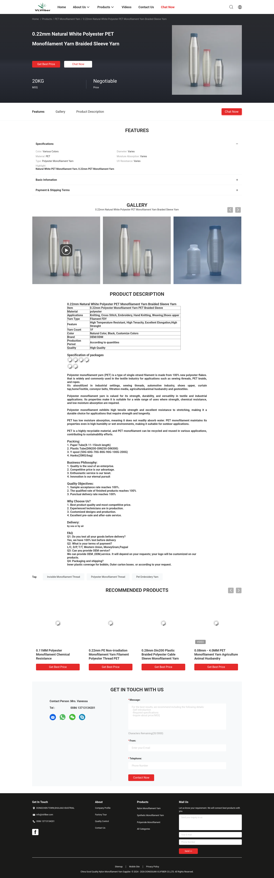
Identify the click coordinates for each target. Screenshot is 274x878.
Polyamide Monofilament (148, 822)
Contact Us (100, 828)
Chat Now (78, 64)
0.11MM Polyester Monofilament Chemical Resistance (53, 654)
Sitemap (119, 866)
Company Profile (102, 808)
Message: (135, 699)
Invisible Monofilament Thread (63, 576)
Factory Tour (101, 814)
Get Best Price (46, 64)
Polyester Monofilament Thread (108, 576)
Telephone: (136, 758)
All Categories (143, 829)
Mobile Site (134, 866)
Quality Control (102, 821)
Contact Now (141, 777)
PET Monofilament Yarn (67, 19)
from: (133, 740)
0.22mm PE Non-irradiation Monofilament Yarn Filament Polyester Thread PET (109, 654)
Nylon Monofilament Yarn (149, 808)
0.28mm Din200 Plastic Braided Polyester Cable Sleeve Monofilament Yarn (160, 654)
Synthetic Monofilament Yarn (150, 815)
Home (35, 19)
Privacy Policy (152, 866)
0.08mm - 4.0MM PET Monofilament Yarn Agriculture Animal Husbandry (216, 654)
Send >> (188, 851)
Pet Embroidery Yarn (147, 576)
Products (47, 19)
